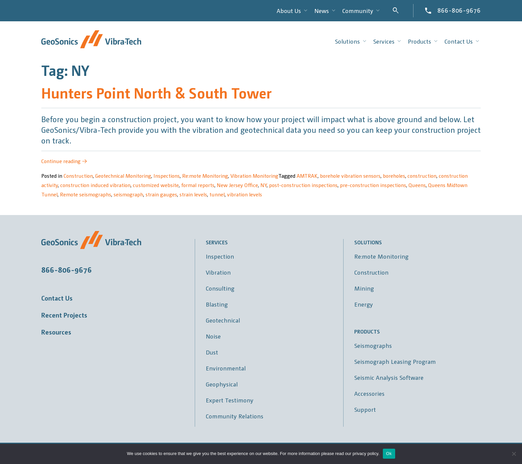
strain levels (193, 194)
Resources (56, 332)
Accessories (369, 393)
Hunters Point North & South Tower (156, 92)
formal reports (197, 184)
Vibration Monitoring (254, 175)
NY (263, 184)
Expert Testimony (229, 400)
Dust (212, 352)
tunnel (217, 194)
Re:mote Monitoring (205, 175)
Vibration (218, 272)
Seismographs (373, 345)
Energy (363, 304)
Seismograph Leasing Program (395, 361)
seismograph (128, 194)
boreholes (394, 175)
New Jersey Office (237, 184)
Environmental (226, 368)
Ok (389, 453)
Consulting (220, 288)
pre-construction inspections (373, 184)
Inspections (166, 175)
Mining (364, 288)
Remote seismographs (85, 194)
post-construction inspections (303, 184)
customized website (156, 184)
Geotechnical (223, 320)
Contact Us (57, 298)
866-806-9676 (459, 10)
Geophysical (222, 384)
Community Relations (234, 416)
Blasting (217, 304)
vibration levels (244, 194)
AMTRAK (307, 175)
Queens (417, 184)
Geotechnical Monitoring (123, 175)
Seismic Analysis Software (388, 377)
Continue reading (64, 160)
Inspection (220, 256)
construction (421, 175)
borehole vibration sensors (350, 175)
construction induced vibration (95, 184)
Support (365, 409)
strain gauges (161, 194)
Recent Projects (64, 315)
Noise (213, 336)
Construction (78, 175)
